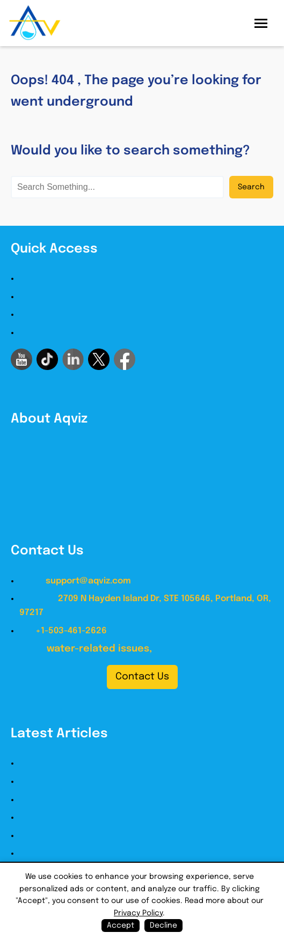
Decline (163, 925)
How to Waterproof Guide (72, 763)
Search (251, 187)
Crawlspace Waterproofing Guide (88, 853)
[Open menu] (261, 23)
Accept (120, 925)
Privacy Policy (47, 332)
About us (38, 278)
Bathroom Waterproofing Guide (85, 817)
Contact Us (142, 677)
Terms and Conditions (65, 296)
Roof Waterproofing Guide (74, 799)
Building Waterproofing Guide (80, 781)
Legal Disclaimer (53, 314)
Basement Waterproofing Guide (85, 835)
